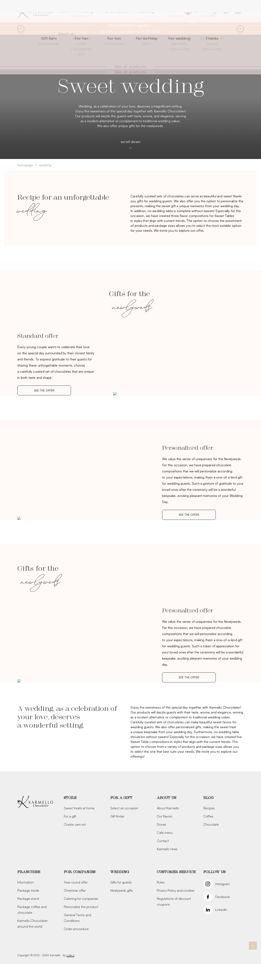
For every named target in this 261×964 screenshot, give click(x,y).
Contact (163, 841)
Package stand (28, 899)
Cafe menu (165, 833)
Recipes (209, 808)
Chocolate (211, 824)
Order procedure (76, 929)
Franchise (28, 872)
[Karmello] (35, 802)
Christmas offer (75, 890)
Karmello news (167, 849)
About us (66, 33)
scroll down (130, 144)
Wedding (85, 11)
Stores (161, 824)
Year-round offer (76, 882)
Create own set (75, 824)
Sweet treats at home (79, 808)
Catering (146, 11)
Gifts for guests (121, 882)
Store (63, 11)
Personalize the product (81, 907)
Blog (208, 798)
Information (25, 882)
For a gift (70, 816)
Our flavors (164, 816)
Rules (161, 882)
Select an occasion (124, 808)
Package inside (28, 890)
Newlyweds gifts (121, 890)
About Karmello (168, 808)
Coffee (208, 816)
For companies (116, 11)
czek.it (70, 955)
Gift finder (117, 816)
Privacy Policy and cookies (176, 890)
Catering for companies (81, 899)
